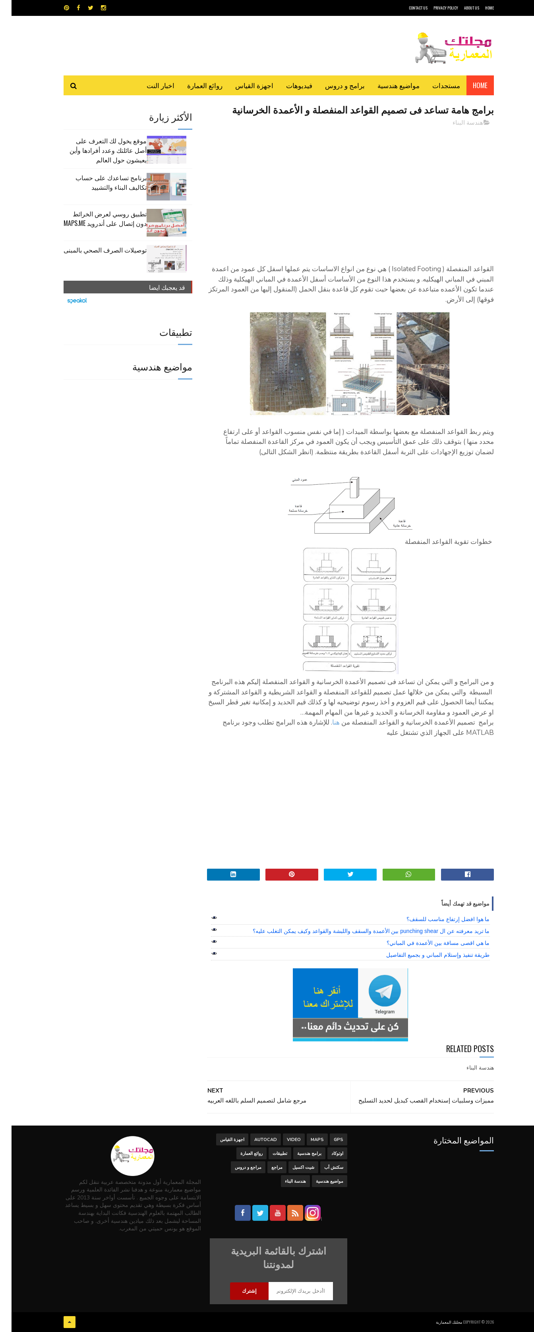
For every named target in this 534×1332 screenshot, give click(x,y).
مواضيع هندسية (387, 85)
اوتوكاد (326, 1154)
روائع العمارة (193, 85)
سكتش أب (322, 1167)
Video (282, 1140)
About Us (460, 8)
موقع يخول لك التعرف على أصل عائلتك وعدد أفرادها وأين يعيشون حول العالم (96, 150)
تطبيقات (268, 1154)
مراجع (265, 1167)
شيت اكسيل (292, 1167)
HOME (478, 8)
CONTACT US (406, 8)
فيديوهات (288, 85)
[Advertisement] (339, 188)
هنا (324, 722)
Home (468, 85)
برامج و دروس (333, 85)
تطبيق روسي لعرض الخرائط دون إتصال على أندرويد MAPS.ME (93, 218)
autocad (254, 1140)
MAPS (305, 1140)
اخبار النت (149, 85)
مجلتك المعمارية (437, 1322)
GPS (327, 1140)
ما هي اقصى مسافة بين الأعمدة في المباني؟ (426, 943)
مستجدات (435, 85)
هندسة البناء (456, 123)
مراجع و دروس (236, 1167)
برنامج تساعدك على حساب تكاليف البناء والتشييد (99, 182)
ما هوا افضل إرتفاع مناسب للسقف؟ (436, 919)
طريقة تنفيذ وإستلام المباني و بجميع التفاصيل (426, 955)
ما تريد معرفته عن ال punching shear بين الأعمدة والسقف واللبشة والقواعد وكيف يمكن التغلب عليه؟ (359, 931)
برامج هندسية (298, 1154)
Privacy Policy (434, 8)
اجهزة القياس (243, 85)
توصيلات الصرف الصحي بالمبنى (93, 249)
